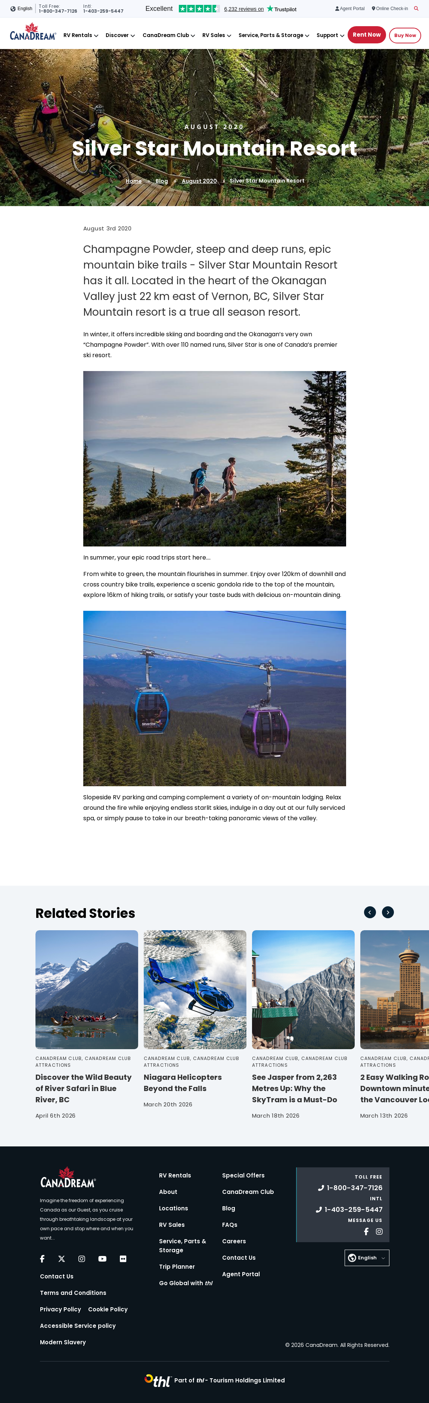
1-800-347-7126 (350, 1187)
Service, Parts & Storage (271, 35)
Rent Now (367, 35)
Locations (173, 1208)
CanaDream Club (166, 35)
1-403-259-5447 (349, 1209)
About (168, 1192)
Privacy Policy (60, 1309)
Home (134, 181)
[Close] (96, 36)
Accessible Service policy (78, 1326)
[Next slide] (388, 912)
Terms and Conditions (73, 1293)
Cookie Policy (108, 1309)
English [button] (25, 8)
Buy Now (405, 35)
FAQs (229, 1225)
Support (327, 35)
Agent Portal (241, 1274)
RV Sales (213, 35)
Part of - (229, 1380)
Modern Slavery (63, 1342)
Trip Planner (177, 1267)
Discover (117, 35)
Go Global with (185, 1283)
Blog (162, 181)
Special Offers (243, 1175)
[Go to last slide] (370, 912)
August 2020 (199, 181)
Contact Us (57, 1276)
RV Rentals (77, 35)
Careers (234, 1241)
